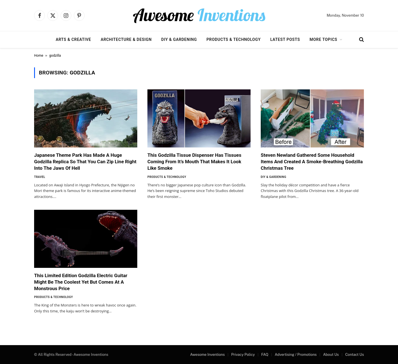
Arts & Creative (73, 39)
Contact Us (354, 354)
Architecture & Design (126, 39)
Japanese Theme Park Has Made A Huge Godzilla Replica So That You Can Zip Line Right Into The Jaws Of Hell (85, 161)
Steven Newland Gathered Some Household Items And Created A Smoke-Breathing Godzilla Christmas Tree (312, 161)
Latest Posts (285, 39)
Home (38, 56)
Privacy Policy (243, 354)
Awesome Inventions (207, 354)
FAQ (264, 354)
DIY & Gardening (179, 39)
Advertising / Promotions (296, 354)
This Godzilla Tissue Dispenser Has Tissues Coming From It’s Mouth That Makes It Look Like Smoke (194, 161)
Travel (39, 176)
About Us (331, 354)
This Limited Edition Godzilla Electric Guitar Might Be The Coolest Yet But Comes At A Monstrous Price (80, 282)
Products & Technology (233, 39)
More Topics (323, 39)
